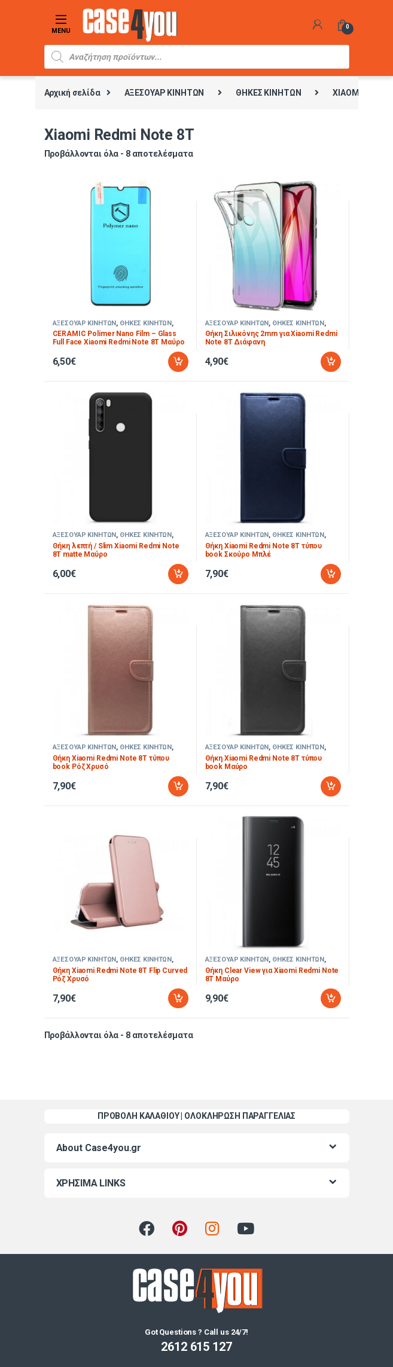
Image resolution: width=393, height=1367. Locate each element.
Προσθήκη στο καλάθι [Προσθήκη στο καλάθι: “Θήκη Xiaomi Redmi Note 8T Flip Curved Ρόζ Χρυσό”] (178, 998)
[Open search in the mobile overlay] (196, 57)
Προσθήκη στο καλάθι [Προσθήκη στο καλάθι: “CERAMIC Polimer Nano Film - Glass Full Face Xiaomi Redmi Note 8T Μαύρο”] (178, 362)
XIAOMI (347, 92)
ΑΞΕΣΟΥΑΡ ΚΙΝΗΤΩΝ (164, 92)
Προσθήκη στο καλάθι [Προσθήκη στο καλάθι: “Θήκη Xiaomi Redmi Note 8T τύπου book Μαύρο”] (331, 786)
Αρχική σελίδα (72, 92)
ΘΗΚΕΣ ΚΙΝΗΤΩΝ (268, 92)
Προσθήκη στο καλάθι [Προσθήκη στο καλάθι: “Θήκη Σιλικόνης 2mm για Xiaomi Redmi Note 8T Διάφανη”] (331, 362)
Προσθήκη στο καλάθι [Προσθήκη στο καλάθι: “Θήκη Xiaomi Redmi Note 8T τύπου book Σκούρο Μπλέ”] (331, 574)
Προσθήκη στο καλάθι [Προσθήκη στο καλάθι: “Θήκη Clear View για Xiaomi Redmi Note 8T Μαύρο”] (331, 998)
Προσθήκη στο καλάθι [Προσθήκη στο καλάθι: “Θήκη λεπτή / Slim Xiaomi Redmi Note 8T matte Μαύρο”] (178, 574)
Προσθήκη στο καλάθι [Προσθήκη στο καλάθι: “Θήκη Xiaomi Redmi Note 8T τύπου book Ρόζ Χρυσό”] (178, 786)
